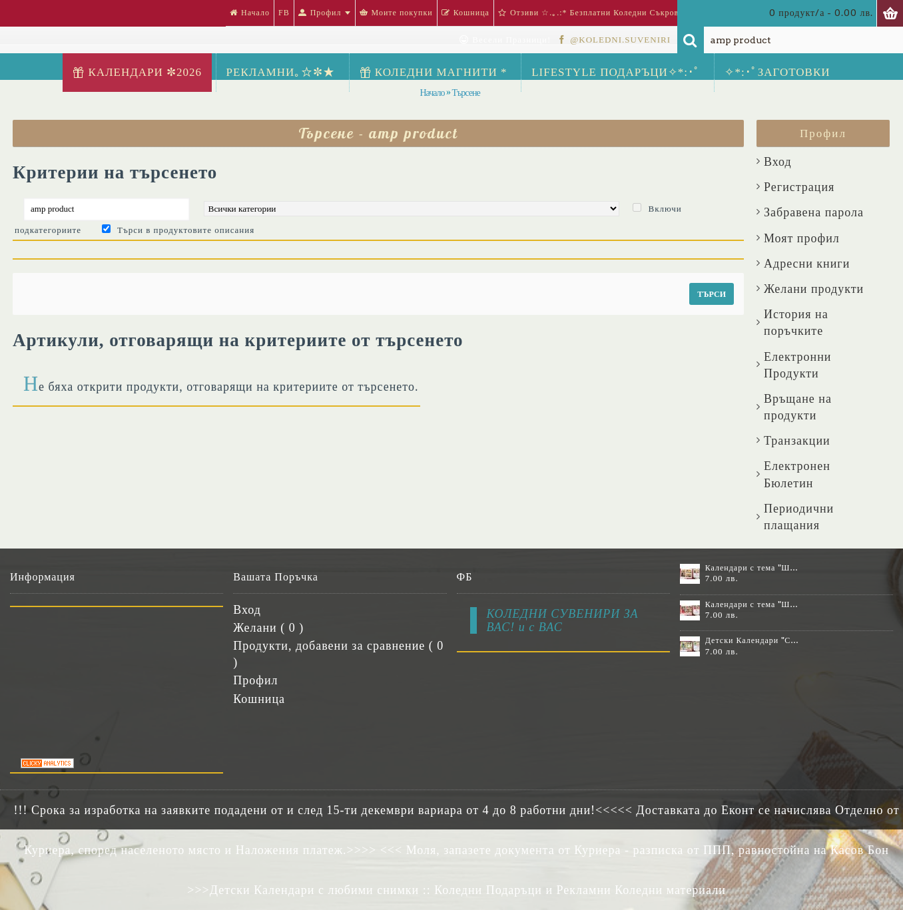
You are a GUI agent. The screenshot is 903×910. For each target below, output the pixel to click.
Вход (778, 161)
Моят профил (802, 238)
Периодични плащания (799, 517)
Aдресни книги (807, 263)
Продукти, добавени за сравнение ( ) (338, 654)
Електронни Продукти (797, 365)
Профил (255, 680)
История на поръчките (796, 323)
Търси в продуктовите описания (185, 230)
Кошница (259, 699)
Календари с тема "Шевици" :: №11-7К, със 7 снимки (752, 604)
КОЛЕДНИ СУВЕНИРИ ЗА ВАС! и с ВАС (563, 620)
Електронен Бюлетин (797, 474)
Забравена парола (814, 212)
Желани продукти (814, 289)
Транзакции (797, 440)
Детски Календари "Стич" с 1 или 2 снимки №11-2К (752, 640)
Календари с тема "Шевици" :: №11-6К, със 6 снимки (752, 567)
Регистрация (799, 187)
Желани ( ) (268, 627)
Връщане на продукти (798, 407)
